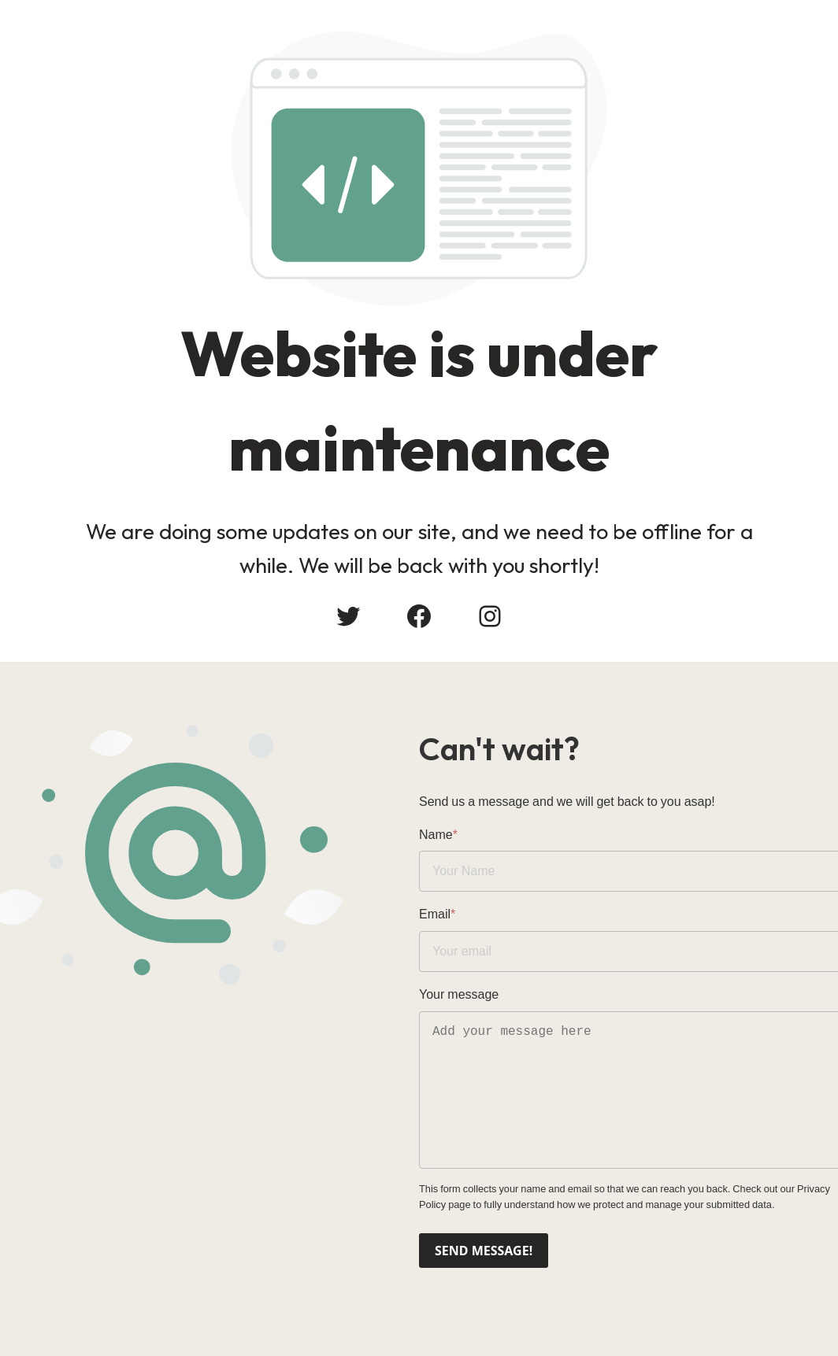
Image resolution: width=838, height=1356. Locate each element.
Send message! (483, 1250)
